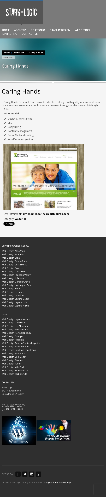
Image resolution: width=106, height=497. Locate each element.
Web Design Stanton (12, 360)
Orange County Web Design (57, 482)
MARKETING (9, 34)
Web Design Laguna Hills (14, 302)
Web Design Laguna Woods (16, 319)
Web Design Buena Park (14, 261)
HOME (6, 30)
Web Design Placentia (13, 339)
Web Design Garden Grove (16, 281)
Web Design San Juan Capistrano (19, 349)
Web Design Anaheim (13, 254)
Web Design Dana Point (14, 271)
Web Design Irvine (11, 288)
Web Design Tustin (11, 363)
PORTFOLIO (38, 30)
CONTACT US (30, 34)
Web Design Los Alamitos (15, 326)
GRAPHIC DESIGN (60, 30)
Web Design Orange (12, 336)
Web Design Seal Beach (14, 356)
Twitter (24, 474)
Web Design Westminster (15, 370)
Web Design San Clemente (15, 346)
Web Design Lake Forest (14, 322)
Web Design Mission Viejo (15, 329)
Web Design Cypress (12, 268)
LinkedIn (31, 474)
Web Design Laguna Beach (16, 298)
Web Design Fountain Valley (16, 274)
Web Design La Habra (13, 291)
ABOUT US (20, 30)
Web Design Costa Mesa (14, 264)
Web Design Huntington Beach (17, 285)
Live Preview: (36, 213)
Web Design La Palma (13, 295)
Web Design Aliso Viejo (13, 250)
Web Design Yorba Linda (14, 373)
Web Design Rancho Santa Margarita (21, 343)
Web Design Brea (11, 257)
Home (6, 52)
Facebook (18, 474)
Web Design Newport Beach (16, 332)
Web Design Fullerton (13, 278)
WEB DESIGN (82, 30)
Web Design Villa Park (13, 367)
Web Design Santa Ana (14, 353)
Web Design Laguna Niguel (16, 305)
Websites (19, 52)
